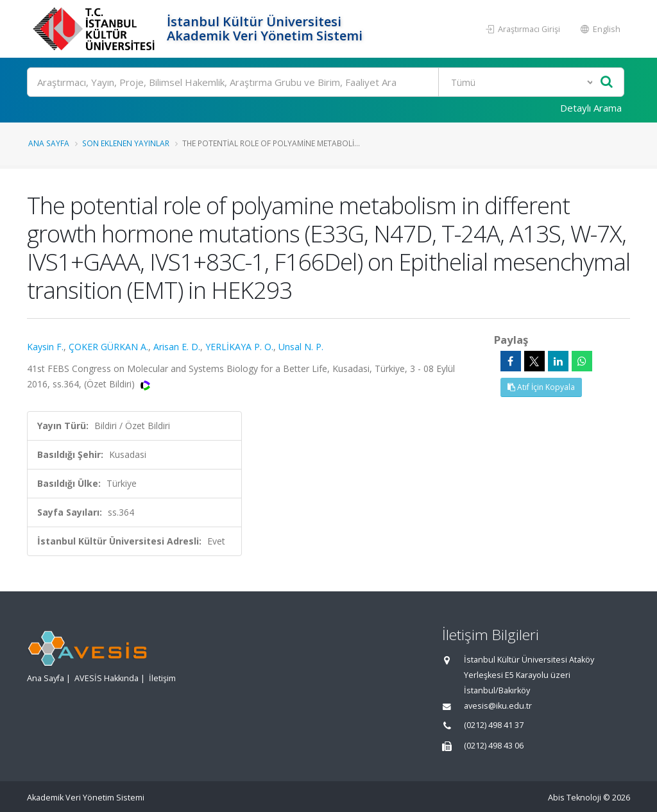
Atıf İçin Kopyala (541, 387)
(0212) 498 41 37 (494, 725)
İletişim (162, 678)
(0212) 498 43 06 (494, 745)
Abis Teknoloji (574, 797)
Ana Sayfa (48, 143)
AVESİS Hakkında (106, 678)
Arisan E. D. (176, 347)
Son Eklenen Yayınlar (125, 143)
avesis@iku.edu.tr (498, 705)
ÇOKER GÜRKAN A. (108, 347)
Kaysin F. (45, 347)
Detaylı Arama (591, 107)
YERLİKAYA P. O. (239, 347)
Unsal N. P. (300, 347)
